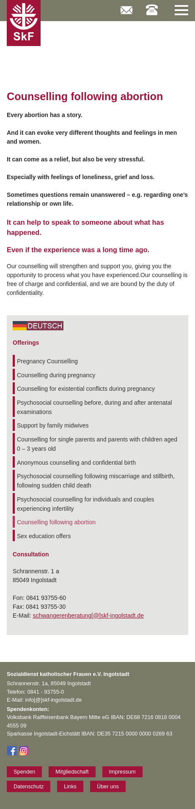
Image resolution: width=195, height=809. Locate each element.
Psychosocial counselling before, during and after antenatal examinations (94, 407)
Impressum (122, 771)
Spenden (24, 771)
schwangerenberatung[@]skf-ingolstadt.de (88, 615)
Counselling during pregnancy (56, 375)
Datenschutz (29, 786)
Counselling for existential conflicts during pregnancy (86, 388)
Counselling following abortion (56, 522)
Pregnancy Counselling (47, 361)
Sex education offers (44, 536)
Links (70, 786)
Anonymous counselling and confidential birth (76, 462)
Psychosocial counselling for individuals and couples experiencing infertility (85, 504)
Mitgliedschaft (71, 771)
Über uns (108, 786)
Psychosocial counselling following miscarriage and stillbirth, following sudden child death (96, 481)
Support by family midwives (53, 425)
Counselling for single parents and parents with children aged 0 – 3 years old (97, 444)
